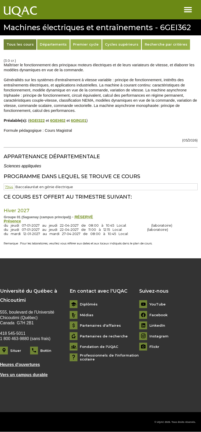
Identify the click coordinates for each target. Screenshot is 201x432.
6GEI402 (58, 120)
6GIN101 (78, 120)
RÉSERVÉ (84, 217)
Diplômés (89, 304)
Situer (15, 350)
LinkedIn (157, 325)
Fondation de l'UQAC (99, 347)
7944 (9, 187)
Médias (86, 315)
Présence (12, 221)
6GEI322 (37, 120)
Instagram (159, 336)
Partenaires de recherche (104, 336)
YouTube (157, 304)
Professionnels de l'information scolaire (109, 357)
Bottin (45, 350)
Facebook (158, 315)
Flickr (154, 347)
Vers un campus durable (24, 375)
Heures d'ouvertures (20, 364)
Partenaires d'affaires (100, 325)
